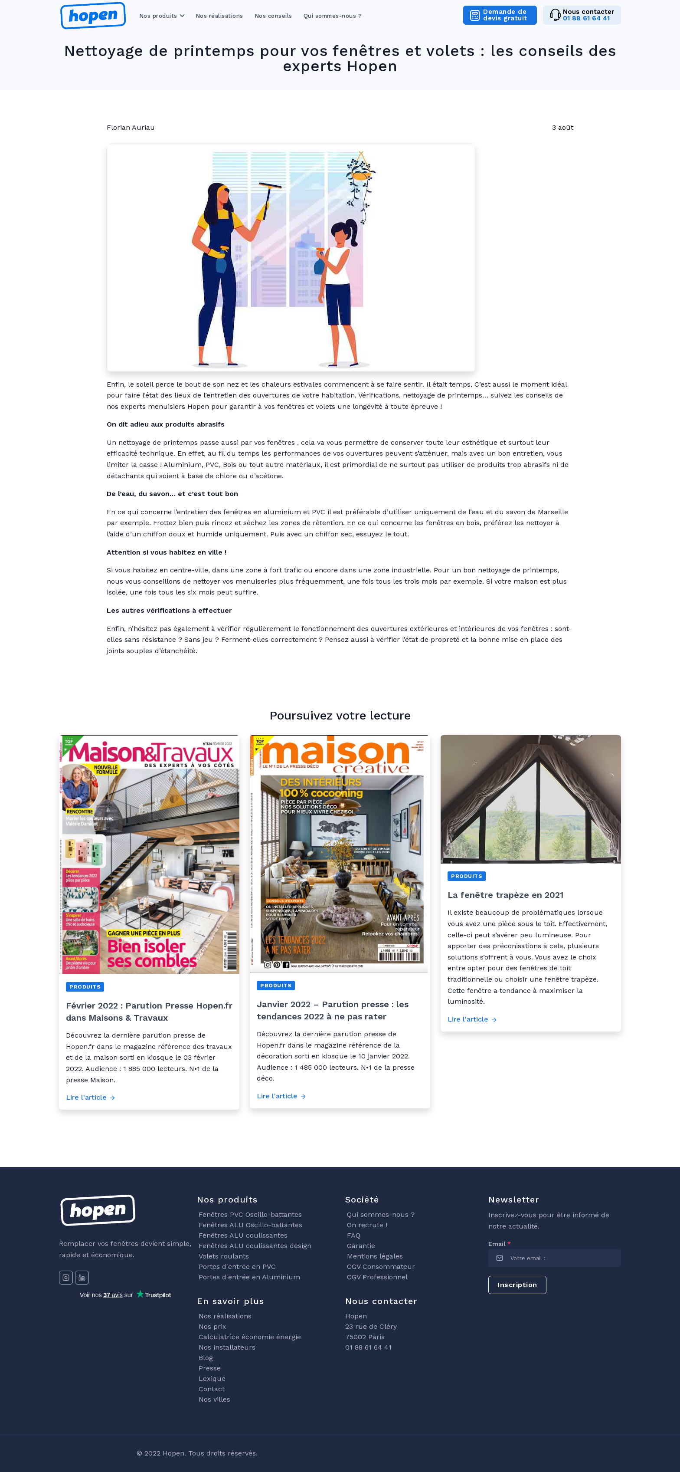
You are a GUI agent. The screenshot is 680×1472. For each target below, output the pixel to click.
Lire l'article (91, 1097)
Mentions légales (375, 1256)
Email (499, 1243)
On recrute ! (367, 1225)
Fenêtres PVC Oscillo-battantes (250, 1214)
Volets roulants (224, 1256)
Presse (210, 1368)
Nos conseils (273, 16)
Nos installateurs (227, 1347)
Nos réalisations (219, 16)
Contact (212, 1389)
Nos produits (158, 16)
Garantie (361, 1246)
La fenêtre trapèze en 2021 (505, 895)
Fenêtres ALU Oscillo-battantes (250, 1225)
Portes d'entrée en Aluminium (249, 1277)
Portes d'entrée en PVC (237, 1266)
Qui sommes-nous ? (333, 16)
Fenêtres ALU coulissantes (243, 1235)
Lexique (212, 1378)
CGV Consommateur (381, 1266)
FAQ (353, 1235)
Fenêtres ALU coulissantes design (255, 1246)
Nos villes (214, 1399)
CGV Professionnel (377, 1277)
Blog (206, 1358)
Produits (85, 987)
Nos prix (212, 1326)
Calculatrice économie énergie (250, 1337)
